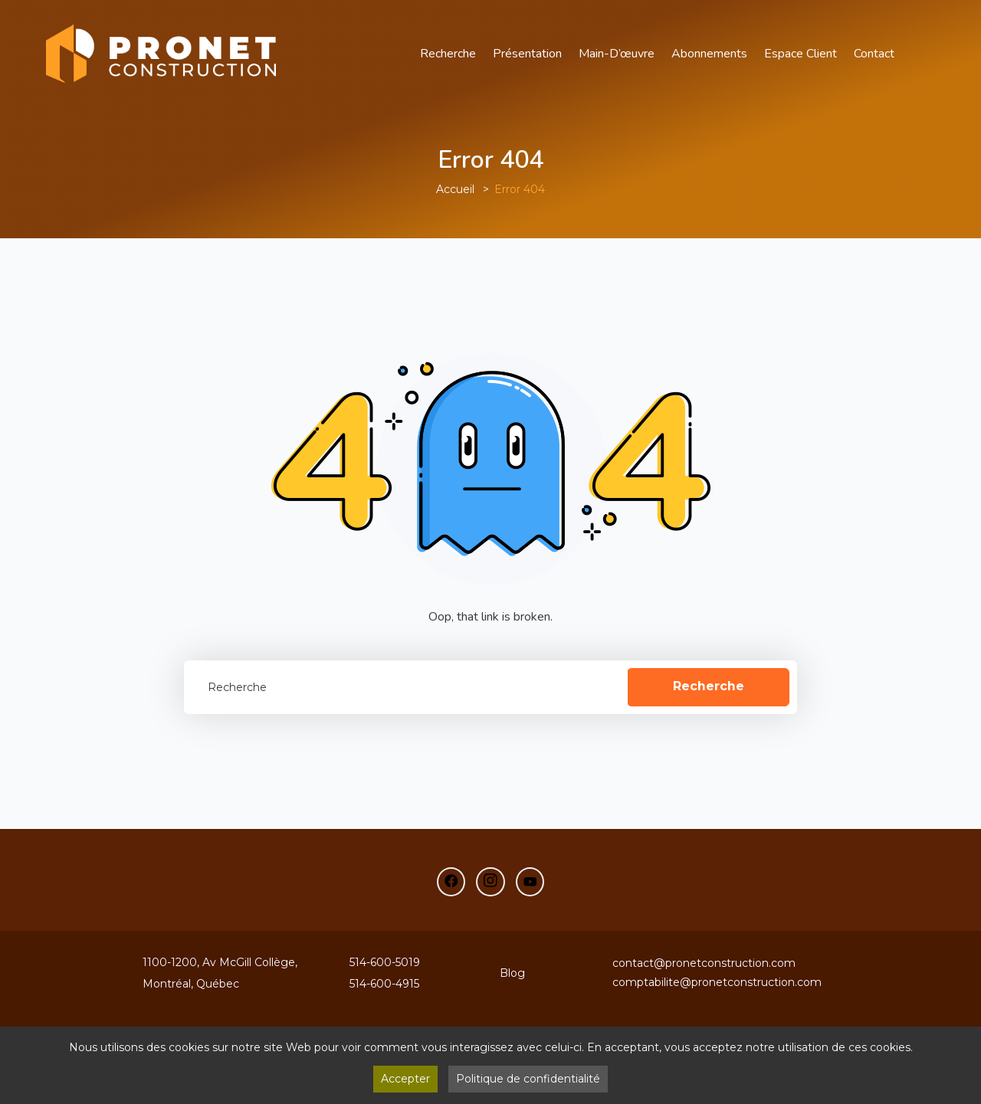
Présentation (527, 53)
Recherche (448, 53)
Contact (874, 53)
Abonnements (709, 53)
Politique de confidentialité (528, 1079)
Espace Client (800, 53)
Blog (512, 973)
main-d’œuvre (617, 53)
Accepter (405, 1079)
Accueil (455, 189)
